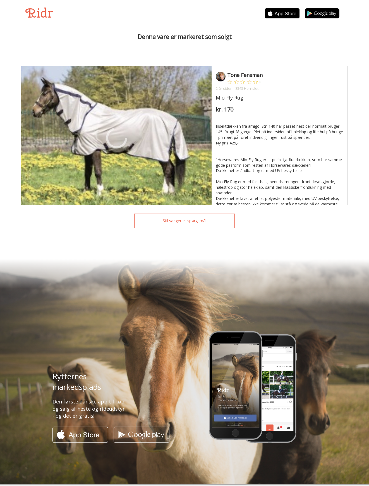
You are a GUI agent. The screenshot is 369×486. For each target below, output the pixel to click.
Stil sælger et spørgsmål (184, 220)
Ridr (39, 12)
